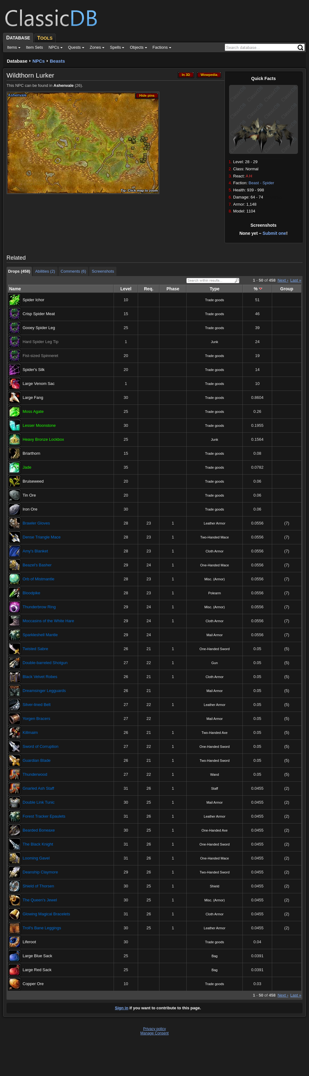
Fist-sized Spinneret (40, 355)
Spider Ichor (33, 299)
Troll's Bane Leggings (42, 928)
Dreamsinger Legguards (44, 690)
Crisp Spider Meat (39, 313)
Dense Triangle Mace (42, 537)
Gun (214, 663)
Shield (215, 886)
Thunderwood (35, 774)
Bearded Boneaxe (39, 830)
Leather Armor (214, 523)
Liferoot (29, 942)
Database (17, 61)
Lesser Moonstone (39, 425)
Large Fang (33, 397)
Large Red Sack (37, 969)
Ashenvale (63, 85)
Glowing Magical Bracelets (46, 914)
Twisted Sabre (35, 648)
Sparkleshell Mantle (40, 634)
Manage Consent (154, 1033)
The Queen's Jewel (40, 900)
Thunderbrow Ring (39, 607)
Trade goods (214, 300)
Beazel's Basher (37, 565)
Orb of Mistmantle (38, 579)
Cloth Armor (215, 551)
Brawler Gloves (36, 523)
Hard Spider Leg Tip (41, 341)
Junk (214, 342)
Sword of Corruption (41, 746)
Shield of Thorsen (38, 886)
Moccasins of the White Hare (48, 620)
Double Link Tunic (38, 802)
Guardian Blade (36, 760)
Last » (295, 280)
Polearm (214, 593)
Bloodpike (31, 593)
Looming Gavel (36, 858)
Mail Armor (215, 635)
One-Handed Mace (214, 565)
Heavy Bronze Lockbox (43, 439)
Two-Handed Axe (215, 732)
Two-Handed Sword (215, 760)
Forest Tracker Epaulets (44, 816)
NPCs (39, 61)
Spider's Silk (34, 369)
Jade (27, 467)
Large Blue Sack (37, 955)
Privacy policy (154, 1029)
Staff (214, 788)
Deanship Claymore (40, 872)
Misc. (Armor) (214, 579)
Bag (214, 956)
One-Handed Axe (215, 830)
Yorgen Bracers (36, 718)
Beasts (57, 61)
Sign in (121, 1008)
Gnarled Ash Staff (38, 788)
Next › (282, 280)
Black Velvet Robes (40, 676)
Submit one (274, 233)
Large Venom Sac (38, 383)
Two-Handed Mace (214, 537)
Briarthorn (31, 453)
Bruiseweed (33, 481)
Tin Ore (29, 495)
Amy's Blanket (35, 551)
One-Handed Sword (214, 649)
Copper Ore (33, 983)
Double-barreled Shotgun (45, 662)
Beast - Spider (261, 183)
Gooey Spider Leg (39, 327)
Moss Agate (33, 411)
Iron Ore (30, 509)
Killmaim (30, 732)
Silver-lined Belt (36, 704)
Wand (214, 774)
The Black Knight (38, 844)
